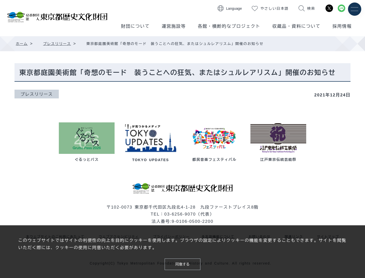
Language (234, 8)
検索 (311, 8)
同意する (182, 264)
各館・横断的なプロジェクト (229, 26)
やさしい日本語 (274, 8)
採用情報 (342, 26)
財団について (135, 26)
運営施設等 (174, 26)
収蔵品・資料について (296, 26)
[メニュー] (354, 9)
